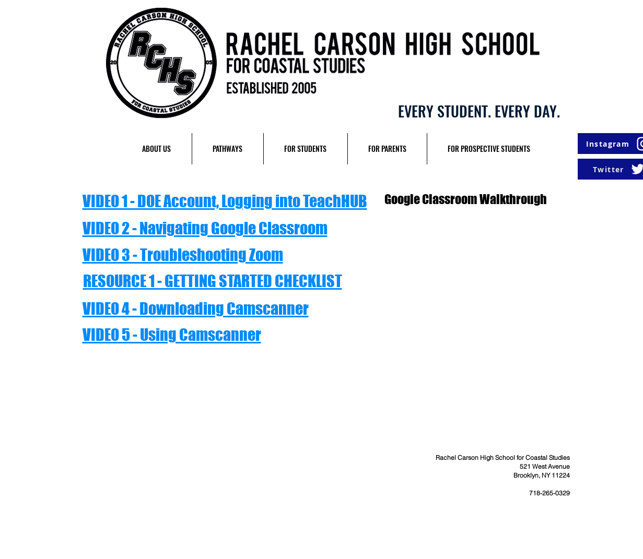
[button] (157, 148)
